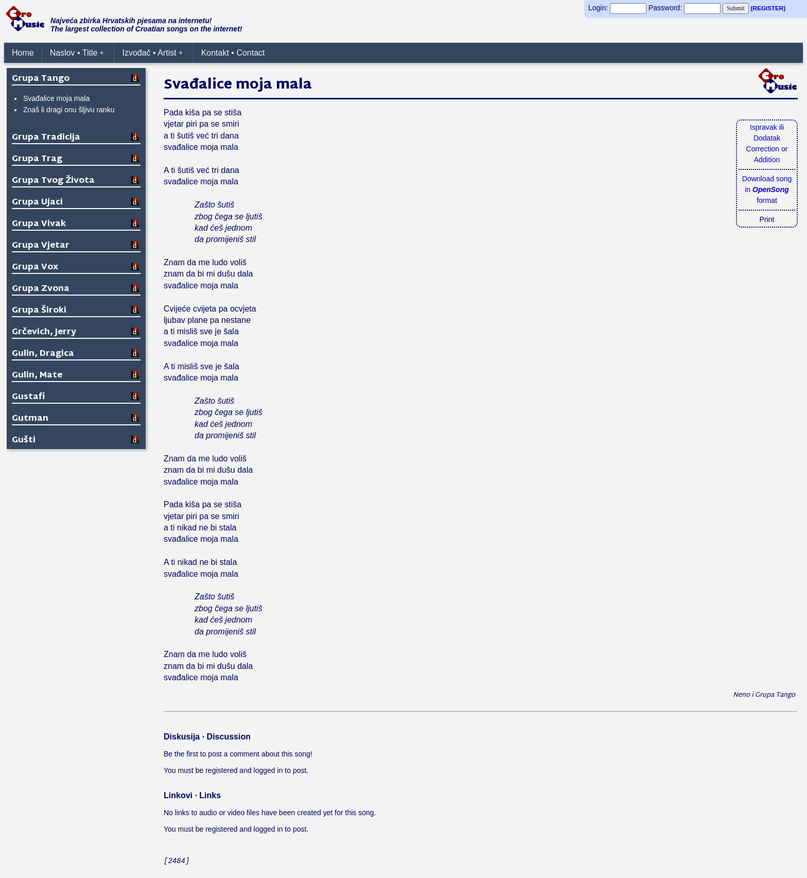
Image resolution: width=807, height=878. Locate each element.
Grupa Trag (37, 159)
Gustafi (28, 397)
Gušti (24, 440)
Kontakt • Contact (233, 52)
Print (767, 219)
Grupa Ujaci (37, 202)
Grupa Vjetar (40, 245)
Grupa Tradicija (46, 137)
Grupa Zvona (40, 289)
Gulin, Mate (37, 375)
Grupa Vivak (39, 224)
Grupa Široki (39, 310)
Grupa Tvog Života (53, 181)
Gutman (30, 418)
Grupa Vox (35, 267)
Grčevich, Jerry (44, 332)
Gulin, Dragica (43, 354)
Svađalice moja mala (56, 98)
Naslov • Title (77, 53)
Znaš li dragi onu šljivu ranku (68, 110)
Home (23, 52)
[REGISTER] (768, 8)
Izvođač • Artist (152, 53)
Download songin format (767, 189)
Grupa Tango (40, 79)
